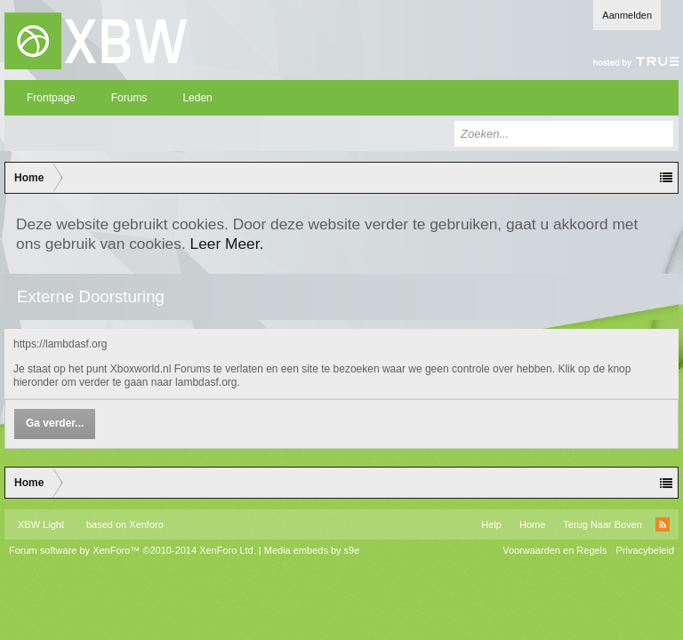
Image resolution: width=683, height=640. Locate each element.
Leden (197, 98)
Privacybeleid (645, 550)
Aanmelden (627, 15)
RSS (662, 524)
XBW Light (41, 524)
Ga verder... (55, 423)
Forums (129, 98)
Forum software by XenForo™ (132, 550)
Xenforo (146, 524)
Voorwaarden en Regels (554, 550)
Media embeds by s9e (312, 550)
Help (491, 524)
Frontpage (51, 98)
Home (532, 524)
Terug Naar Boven (602, 524)
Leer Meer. (227, 243)
